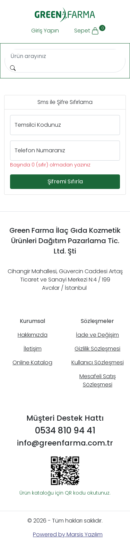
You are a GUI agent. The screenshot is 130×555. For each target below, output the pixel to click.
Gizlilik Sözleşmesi (97, 349)
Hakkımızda (32, 335)
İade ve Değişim (97, 335)
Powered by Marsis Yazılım (68, 534)
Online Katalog (32, 362)
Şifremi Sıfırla (65, 181)
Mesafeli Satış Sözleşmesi (97, 380)
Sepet (89, 30)
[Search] (65, 56)
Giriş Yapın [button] (45, 31)
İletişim (33, 349)
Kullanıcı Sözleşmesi (97, 362)
